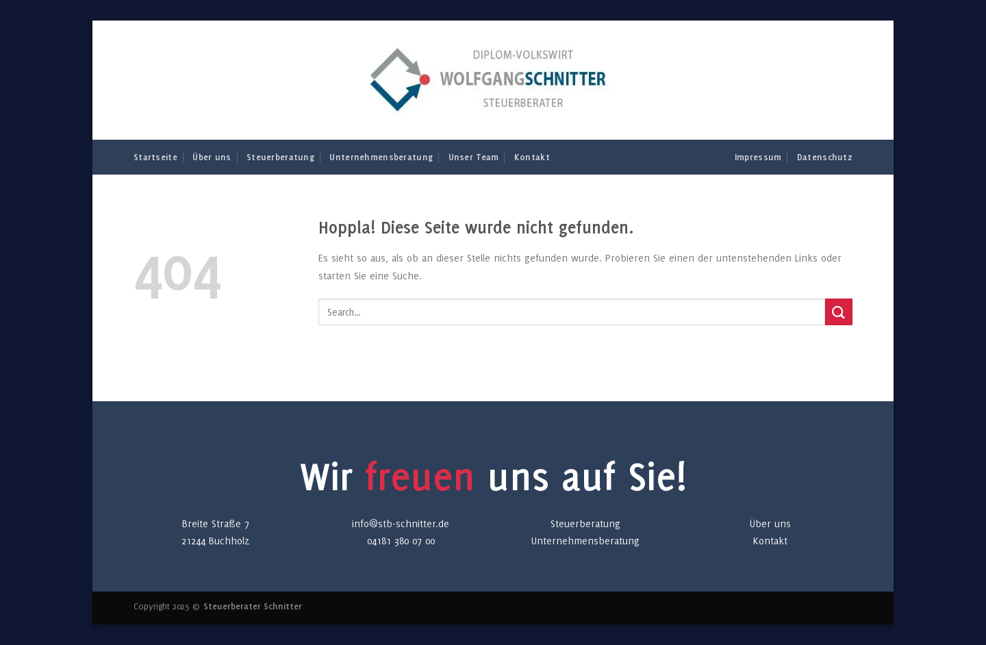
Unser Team (473, 156)
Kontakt (532, 156)
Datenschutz (824, 156)
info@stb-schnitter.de (400, 523)
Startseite (155, 156)
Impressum (758, 156)
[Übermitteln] (838, 312)
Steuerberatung (280, 156)
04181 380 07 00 (401, 540)
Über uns (211, 156)
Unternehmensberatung (381, 156)
